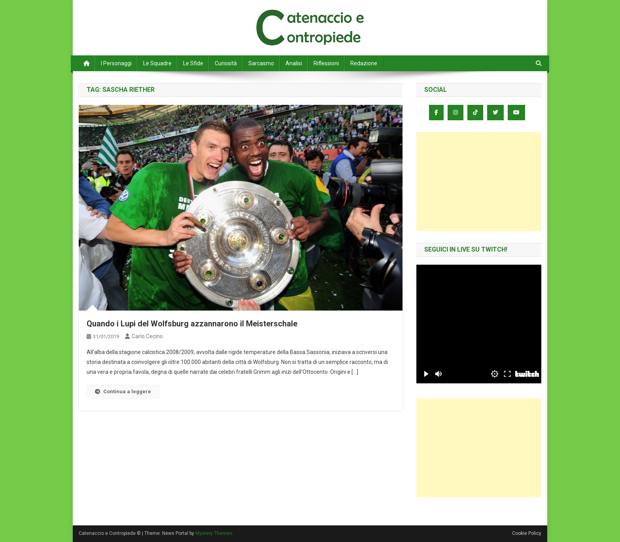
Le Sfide (193, 63)
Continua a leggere (123, 391)
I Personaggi (116, 63)
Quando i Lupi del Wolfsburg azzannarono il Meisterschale (192, 323)
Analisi (293, 63)
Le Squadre (157, 63)
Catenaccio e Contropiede (152, 15)
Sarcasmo (261, 63)
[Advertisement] (478, 181)
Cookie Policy (526, 533)
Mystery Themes (213, 533)
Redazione (363, 63)
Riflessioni (326, 63)
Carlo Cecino (147, 336)
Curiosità (226, 63)
